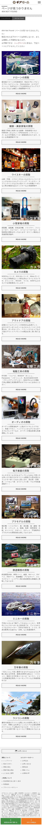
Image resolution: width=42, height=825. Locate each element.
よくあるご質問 (8, 773)
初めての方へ (7, 764)
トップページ (6, 18)
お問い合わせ (22, 751)
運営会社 (25, 767)
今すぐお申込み (31, 822)
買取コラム (26, 770)
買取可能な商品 (8, 770)
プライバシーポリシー (10, 787)
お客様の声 (26, 773)
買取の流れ (7, 767)
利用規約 (6, 784)
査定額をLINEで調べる (10, 822)
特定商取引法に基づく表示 (12, 781)
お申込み (25, 761)
